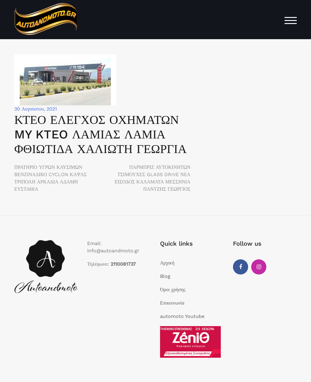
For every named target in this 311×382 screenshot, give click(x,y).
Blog (165, 276)
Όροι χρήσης (173, 289)
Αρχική (167, 263)
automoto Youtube (182, 316)
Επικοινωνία (172, 303)
